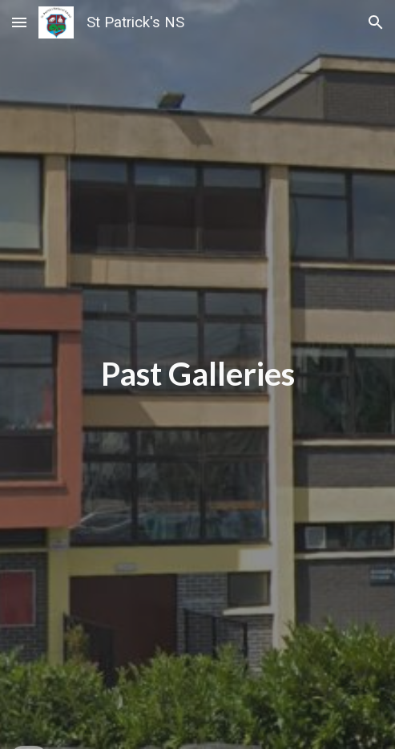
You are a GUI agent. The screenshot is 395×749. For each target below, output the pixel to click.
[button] (19, 22)
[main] (197, 374)
